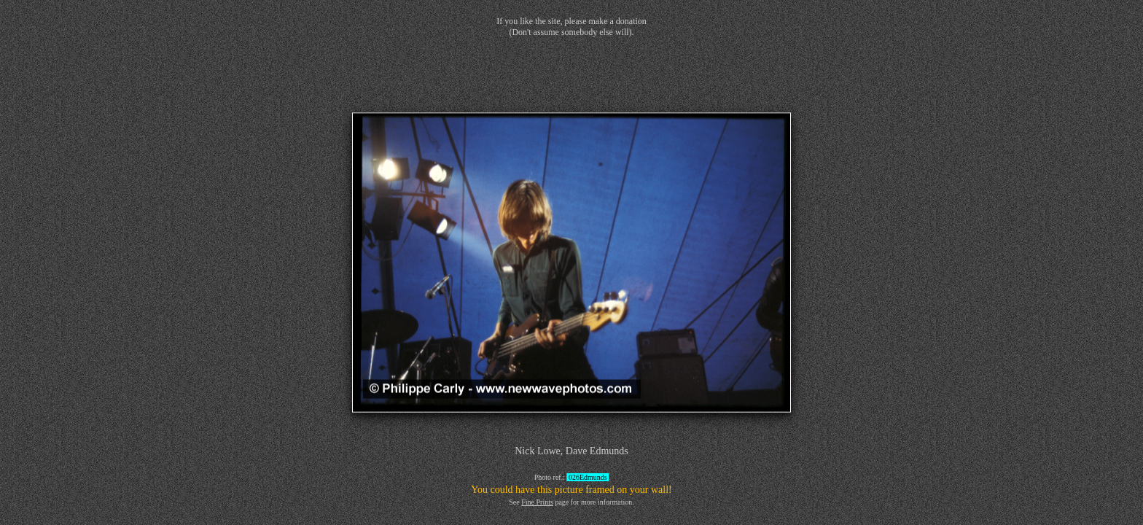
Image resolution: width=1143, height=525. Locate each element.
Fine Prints (537, 502)
